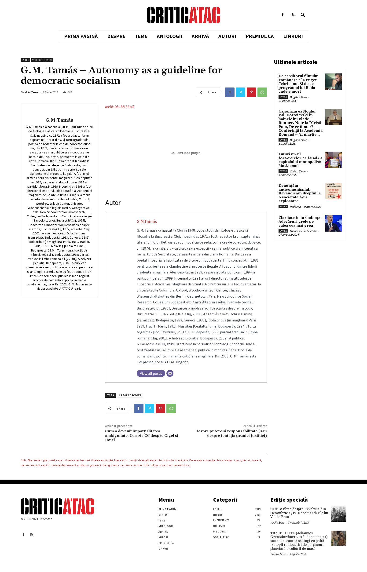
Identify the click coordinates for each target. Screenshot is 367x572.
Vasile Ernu (277, 523)
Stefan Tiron (297, 171)
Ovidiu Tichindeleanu (303, 231)
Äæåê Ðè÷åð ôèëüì (119, 106)
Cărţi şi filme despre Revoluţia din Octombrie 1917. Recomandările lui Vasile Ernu (299, 513)
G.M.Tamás (32, 92)
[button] (302, 15)
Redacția (295, 207)
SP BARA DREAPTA (130, 395)
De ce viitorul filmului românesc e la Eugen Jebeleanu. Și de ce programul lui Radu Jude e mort (299, 84)
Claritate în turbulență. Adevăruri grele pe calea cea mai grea (300, 222)
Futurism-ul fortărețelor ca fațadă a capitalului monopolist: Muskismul (300, 160)
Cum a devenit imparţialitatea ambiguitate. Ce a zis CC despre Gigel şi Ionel (141, 435)
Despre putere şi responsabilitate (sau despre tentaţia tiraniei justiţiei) (231, 433)
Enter (25, 60)
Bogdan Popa (298, 97)
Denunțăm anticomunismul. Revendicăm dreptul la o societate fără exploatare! (300, 193)
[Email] (169, 373)
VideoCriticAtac (42, 60)
